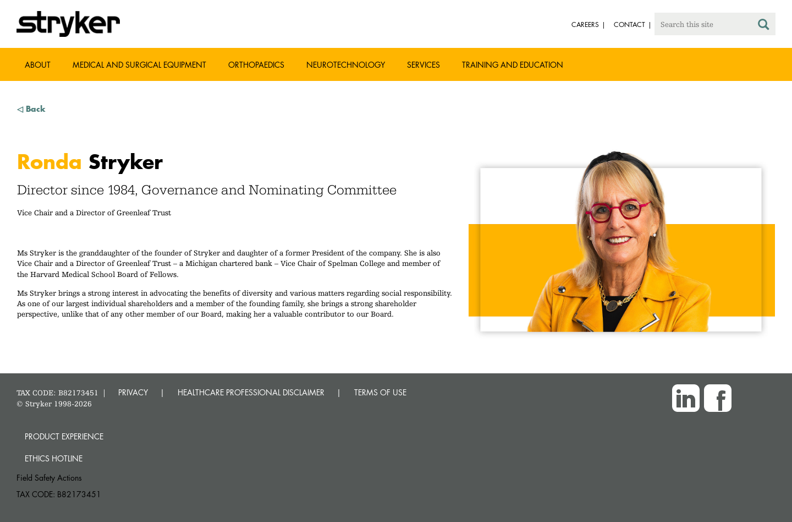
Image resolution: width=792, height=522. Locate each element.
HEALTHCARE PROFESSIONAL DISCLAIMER (251, 392)
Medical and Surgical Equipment (139, 64)
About (38, 64)
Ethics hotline (53, 458)
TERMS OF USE (380, 392)
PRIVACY (133, 392)
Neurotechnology (345, 64)
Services (423, 64)
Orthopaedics (256, 64)
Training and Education (512, 64)
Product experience (64, 436)
